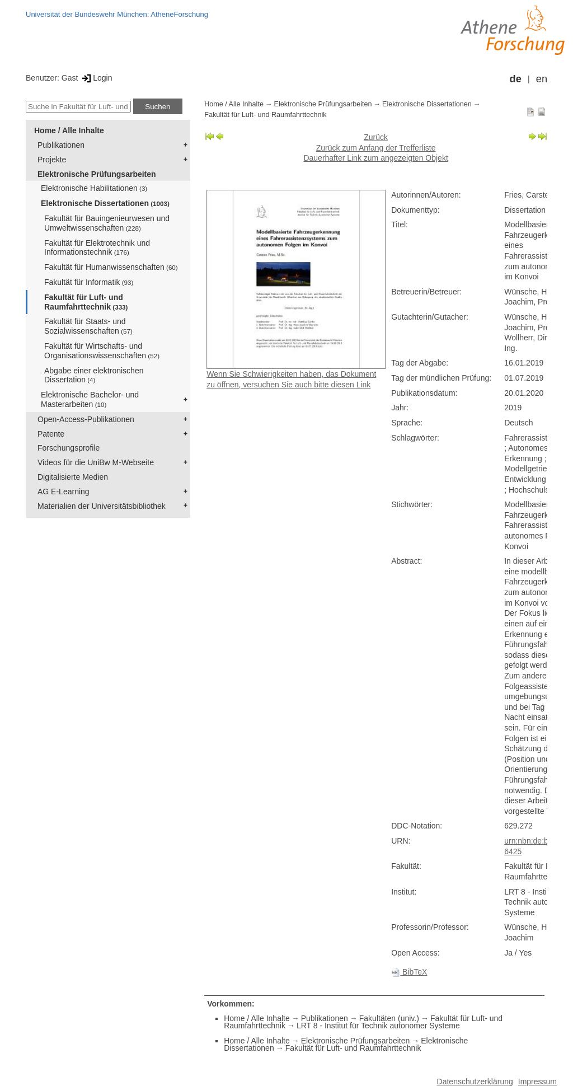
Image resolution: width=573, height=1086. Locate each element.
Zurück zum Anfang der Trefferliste (376, 147)
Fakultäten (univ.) (389, 1018)
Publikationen (60, 145)
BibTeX (409, 971)
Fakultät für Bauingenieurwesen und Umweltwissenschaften (107, 223)
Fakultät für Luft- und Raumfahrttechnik (86, 302)
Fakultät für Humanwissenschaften (111, 267)
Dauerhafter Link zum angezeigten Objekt (375, 157)
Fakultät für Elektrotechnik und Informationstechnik (97, 247)
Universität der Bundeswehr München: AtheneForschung (117, 14)
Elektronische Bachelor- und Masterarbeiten (90, 399)
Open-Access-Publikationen (85, 419)
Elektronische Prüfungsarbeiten (96, 174)
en (541, 79)
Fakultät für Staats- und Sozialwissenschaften (88, 326)
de (516, 79)
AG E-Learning (63, 491)
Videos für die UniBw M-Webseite (95, 462)
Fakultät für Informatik (88, 282)
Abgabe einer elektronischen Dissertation (93, 375)
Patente (50, 433)
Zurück (376, 137)
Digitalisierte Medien (72, 476)
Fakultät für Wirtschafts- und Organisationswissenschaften (101, 350)
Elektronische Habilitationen (94, 188)
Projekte (51, 159)
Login (96, 77)
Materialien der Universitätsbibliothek (101, 506)
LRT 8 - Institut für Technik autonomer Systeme (378, 1025)
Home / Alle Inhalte (69, 130)
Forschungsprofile (68, 447)
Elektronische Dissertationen (105, 203)
